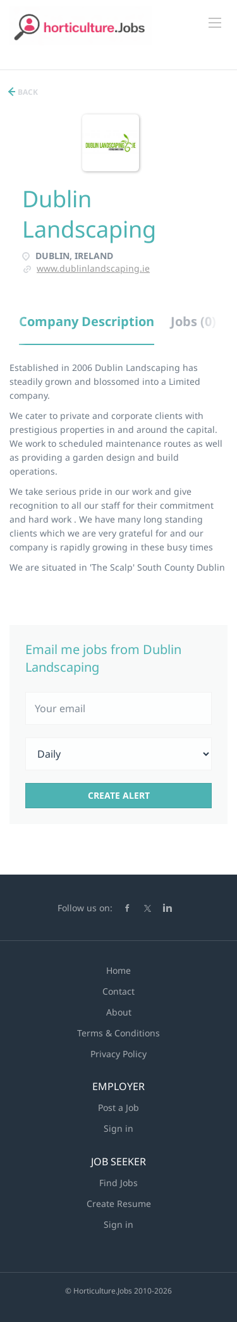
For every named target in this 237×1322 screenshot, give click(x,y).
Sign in (118, 1128)
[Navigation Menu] (215, 22)
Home (118, 970)
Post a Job (118, 1107)
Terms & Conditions (118, 1033)
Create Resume (119, 1204)
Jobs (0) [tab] (193, 321)
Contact (118, 991)
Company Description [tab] (86, 321)
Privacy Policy (118, 1054)
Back (27, 92)
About (118, 1012)
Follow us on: (85, 908)
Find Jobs (118, 1183)
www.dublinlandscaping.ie (93, 268)
